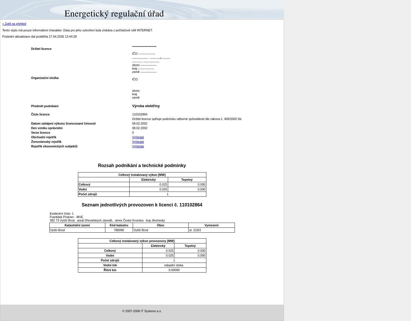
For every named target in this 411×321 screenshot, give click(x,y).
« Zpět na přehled (14, 23)
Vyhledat (138, 137)
